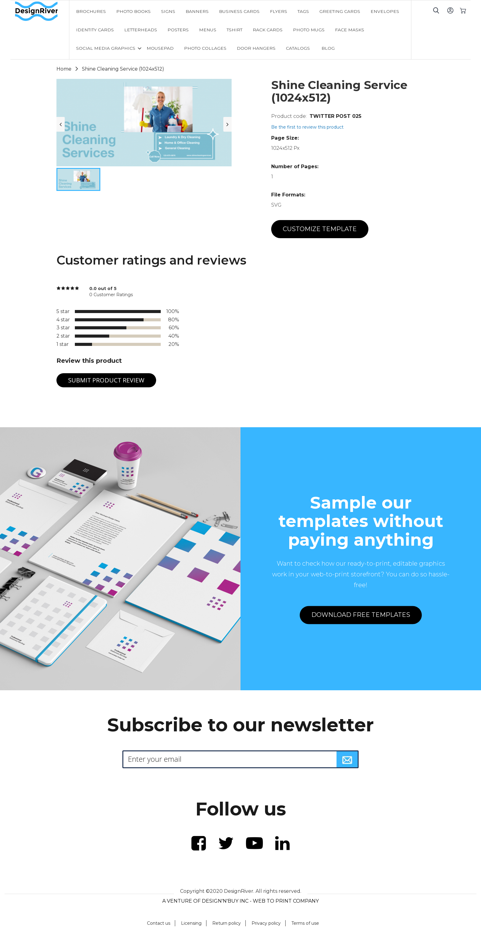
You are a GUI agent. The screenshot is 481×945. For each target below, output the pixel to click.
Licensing (191, 923)
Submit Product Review (106, 380)
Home (63, 69)
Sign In (450, 10)
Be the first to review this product (307, 127)
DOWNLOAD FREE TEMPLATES (360, 615)
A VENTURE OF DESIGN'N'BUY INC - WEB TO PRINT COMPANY (240, 901)
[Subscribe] (347, 759)
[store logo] (42, 11)
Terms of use (305, 923)
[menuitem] (91, 11)
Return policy (226, 923)
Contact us (158, 923)
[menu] (240, 29)
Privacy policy (266, 923)
